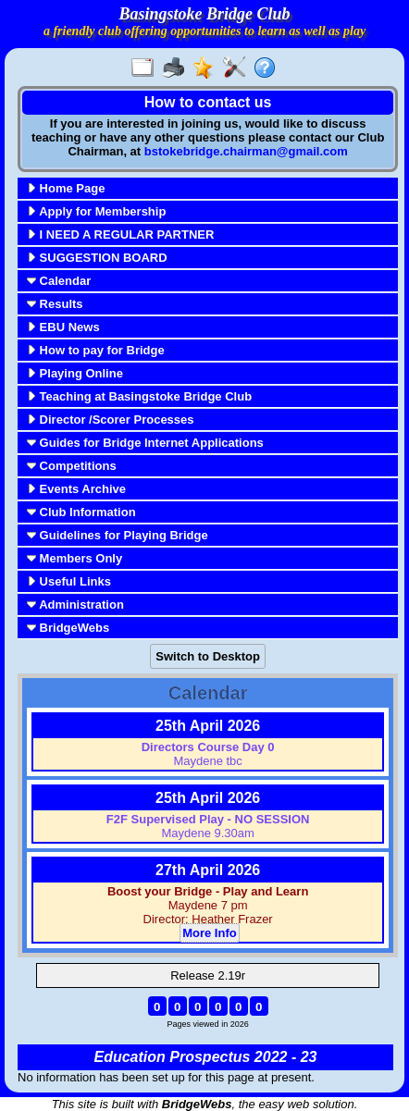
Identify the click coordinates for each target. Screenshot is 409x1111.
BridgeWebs (68, 628)
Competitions (72, 466)
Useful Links (69, 581)
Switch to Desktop (207, 656)
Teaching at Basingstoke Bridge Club (139, 396)
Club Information (81, 512)
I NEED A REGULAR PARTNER (120, 234)
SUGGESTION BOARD (97, 258)
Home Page (66, 188)
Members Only (74, 558)
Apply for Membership (96, 211)
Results (55, 304)
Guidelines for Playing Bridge (117, 535)
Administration (75, 604)
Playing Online (75, 373)
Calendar (59, 281)
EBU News (63, 327)
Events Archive (76, 489)
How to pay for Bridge (96, 350)
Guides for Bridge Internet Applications (145, 443)
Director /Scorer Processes (110, 419)
